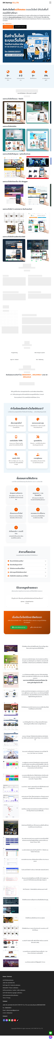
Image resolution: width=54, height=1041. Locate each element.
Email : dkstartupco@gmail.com (11, 1010)
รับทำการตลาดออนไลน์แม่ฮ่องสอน (10, 995)
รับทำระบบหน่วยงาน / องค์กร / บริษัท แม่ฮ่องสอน (14, 990)
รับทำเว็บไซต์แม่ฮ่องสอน (8, 980)
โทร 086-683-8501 (36, 627)
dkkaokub (27, 377)
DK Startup (11, 2)
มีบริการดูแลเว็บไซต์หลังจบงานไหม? (17, 572)
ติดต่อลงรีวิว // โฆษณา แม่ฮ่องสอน (10, 988)
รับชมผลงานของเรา (8, 27)
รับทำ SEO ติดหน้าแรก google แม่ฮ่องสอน (12, 993)
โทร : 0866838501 (7, 1008)
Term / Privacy (6, 998)
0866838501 (8, 24)
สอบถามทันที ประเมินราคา (20, 27)
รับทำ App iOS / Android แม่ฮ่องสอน (11, 985)
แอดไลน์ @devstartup (18, 627)
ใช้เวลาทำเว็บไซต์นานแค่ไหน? (15, 561)
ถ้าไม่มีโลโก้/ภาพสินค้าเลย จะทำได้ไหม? (18, 576)
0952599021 (37, 375)
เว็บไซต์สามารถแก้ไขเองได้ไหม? (16, 568)
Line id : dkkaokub (7, 1013)
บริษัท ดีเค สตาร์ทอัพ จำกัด (9, 983)
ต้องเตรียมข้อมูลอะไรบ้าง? (15, 565)
